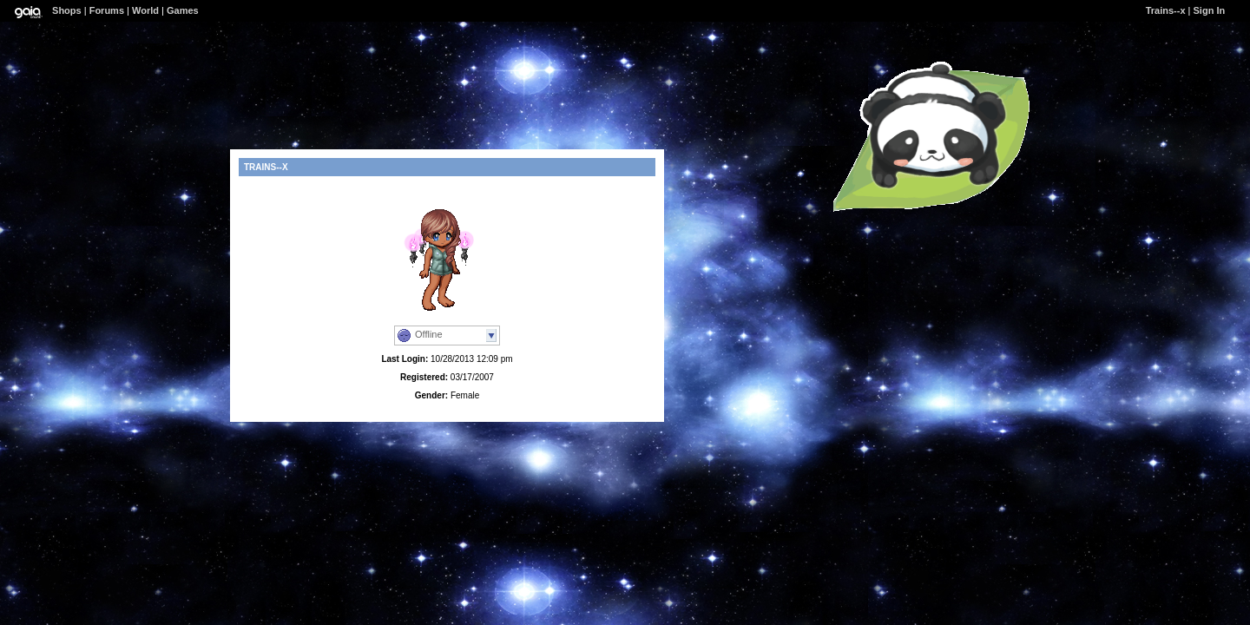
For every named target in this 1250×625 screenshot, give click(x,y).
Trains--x (1166, 10)
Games (183, 10)
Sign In (1210, 10)
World (145, 10)
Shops (67, 10)
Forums (106, 10)
